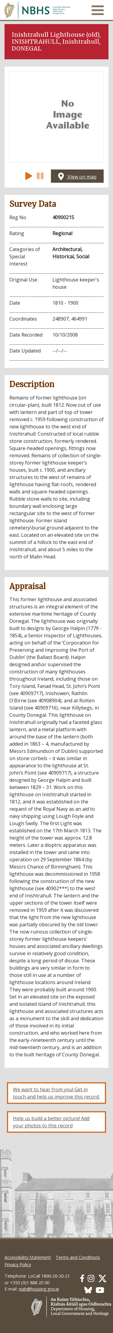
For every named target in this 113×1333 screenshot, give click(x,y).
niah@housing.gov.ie (39, 1289)
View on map (77, 177)
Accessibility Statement (28, 1257)
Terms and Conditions (78, 1257)
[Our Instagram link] (91, 1278)
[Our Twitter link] (102, 1278)
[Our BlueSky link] (88, 1290)
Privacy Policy (18, 1264)
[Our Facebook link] (82, 1278)
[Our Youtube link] (100, 1290)
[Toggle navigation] (97, 10)
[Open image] (56, 117)
